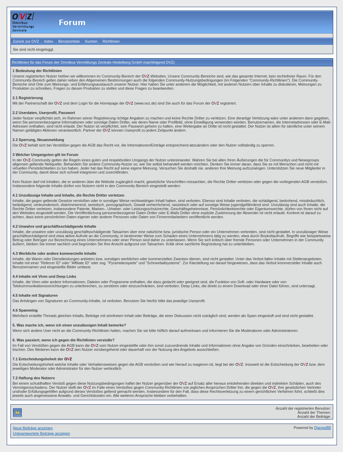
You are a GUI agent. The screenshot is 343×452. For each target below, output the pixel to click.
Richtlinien (111, 41)
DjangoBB (322, 428)
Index (48, 41)
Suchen (91, 41)
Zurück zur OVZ (26, 41)
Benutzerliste (69, 41)
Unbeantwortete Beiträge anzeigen (41, 433)
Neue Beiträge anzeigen (33, 428)
